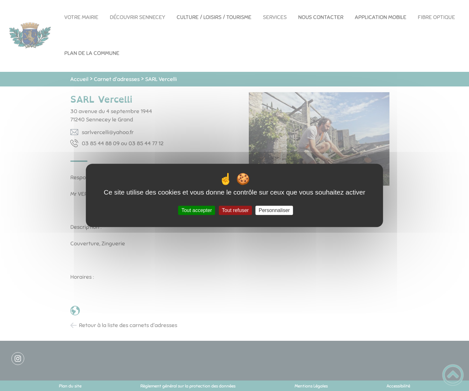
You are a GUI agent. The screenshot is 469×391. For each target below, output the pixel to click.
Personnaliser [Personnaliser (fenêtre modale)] (274, 210)
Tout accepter (196, 210)
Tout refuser (235, 210)
